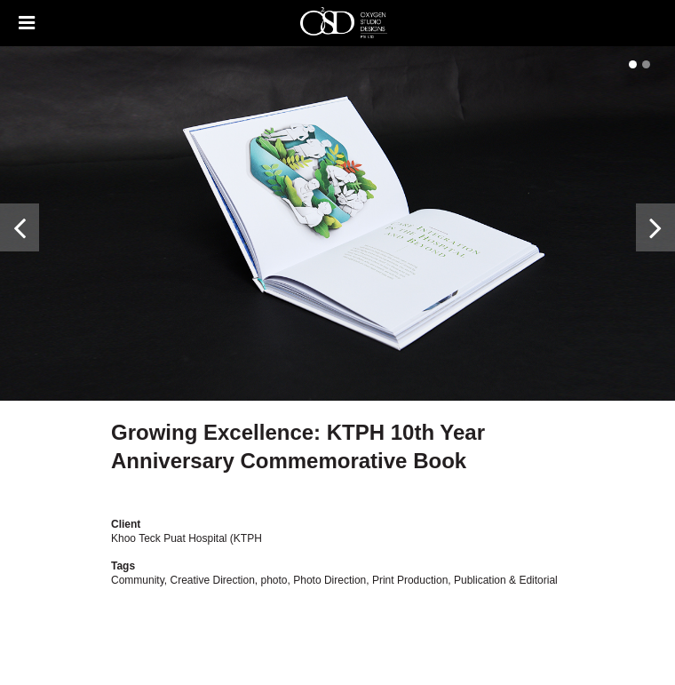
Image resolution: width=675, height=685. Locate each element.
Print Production (410, 580)
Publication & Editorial (506, 580)
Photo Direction (329, 580)
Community (137, 580)
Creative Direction (212, 580)
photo (274, 580)
